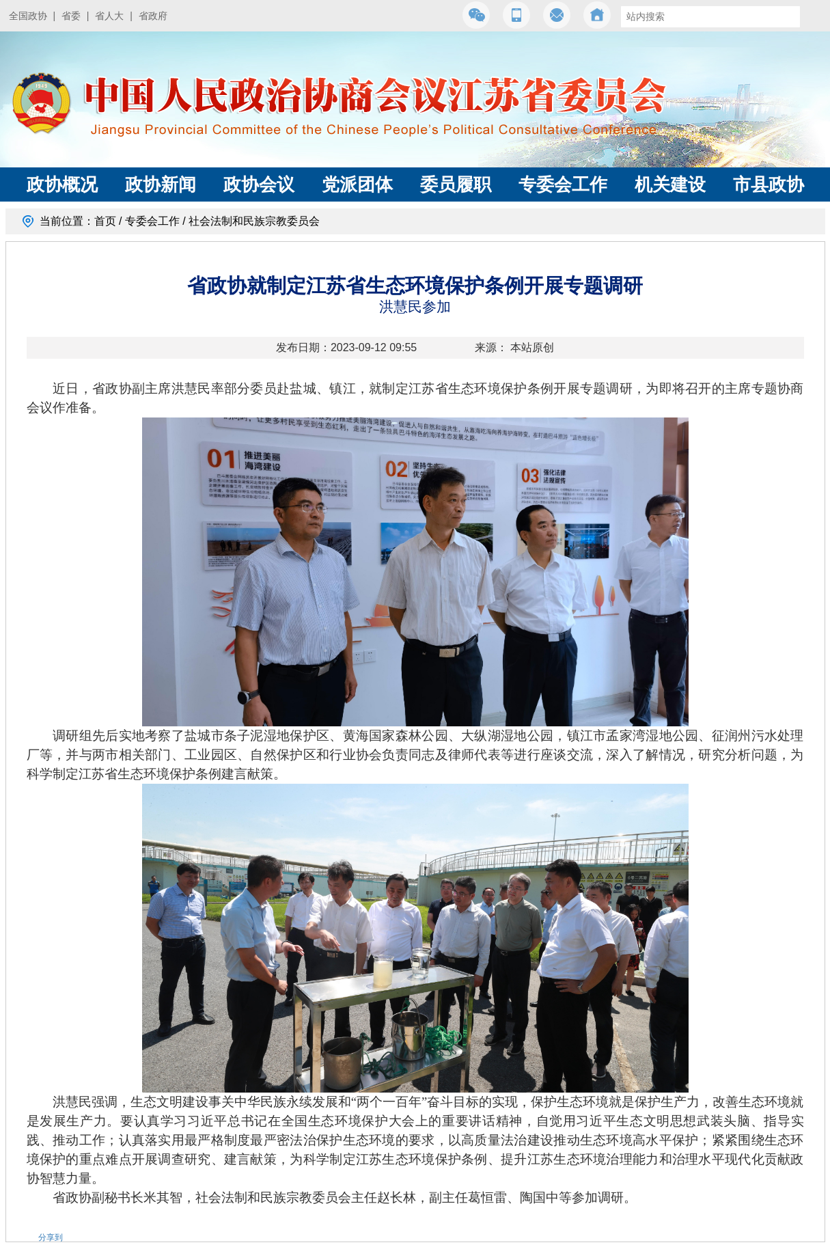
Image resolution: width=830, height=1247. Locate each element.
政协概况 (62, 184)
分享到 (50, 1237)
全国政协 (28, 15)
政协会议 (258, 184)
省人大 (109, 15)
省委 (71, 15)
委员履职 (455, 184)
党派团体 (357, 184)
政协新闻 (160, 184)
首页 (105, 221)
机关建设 (670, 184)
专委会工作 (562, 184)
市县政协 (768, 184)
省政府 (153, 15)
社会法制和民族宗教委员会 (254, 221)
